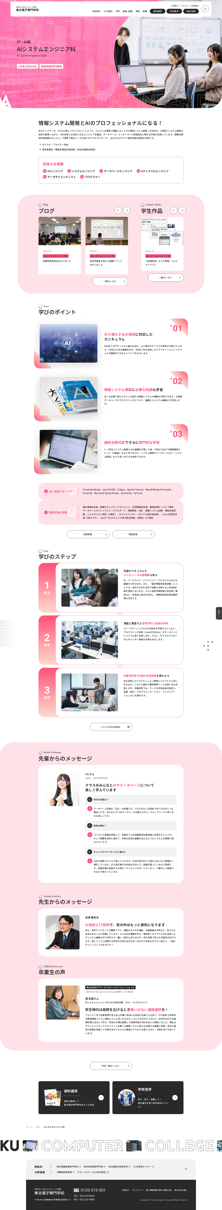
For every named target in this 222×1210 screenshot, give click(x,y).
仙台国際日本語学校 (119, 1166)
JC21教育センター (143, 1166)
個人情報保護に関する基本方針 (159, 1190)
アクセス (184, 5)
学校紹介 (96, 11)
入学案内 (174, 5)
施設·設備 (128, 11)
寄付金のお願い (181, 1190)
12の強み (108, 11)
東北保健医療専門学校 (69, 1166)
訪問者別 (195, 5)
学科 (118, 11)
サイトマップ (137, 1190)
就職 (145, 11)
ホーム (29, 1127)
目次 (219, 613)
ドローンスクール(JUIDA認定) (93, 1172)
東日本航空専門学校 (95, 1166)
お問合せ (125, 1190)
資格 (137, 11)
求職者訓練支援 (65, 1172)
